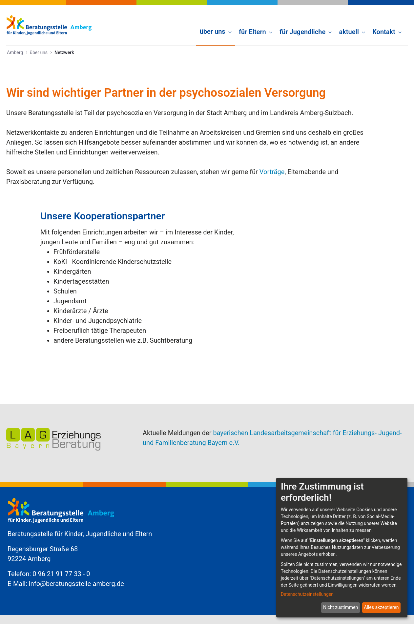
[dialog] (341, 547)
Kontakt (327, 476)
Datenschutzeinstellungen (307, 594)
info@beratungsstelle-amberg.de (76, 556)
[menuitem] (215, 25)
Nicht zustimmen (340, 607)
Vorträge (272, 172)
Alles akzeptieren (381, 607)
